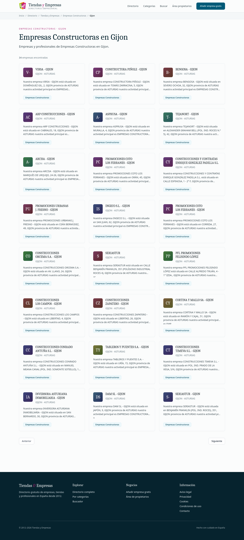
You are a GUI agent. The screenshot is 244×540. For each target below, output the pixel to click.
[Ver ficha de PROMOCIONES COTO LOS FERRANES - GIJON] (122, 174)
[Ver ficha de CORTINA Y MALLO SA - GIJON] (192, 315)
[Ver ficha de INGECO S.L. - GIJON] (122, 221)
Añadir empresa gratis (210, 6)
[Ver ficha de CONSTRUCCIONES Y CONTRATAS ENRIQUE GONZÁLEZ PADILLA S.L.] (192, 174)
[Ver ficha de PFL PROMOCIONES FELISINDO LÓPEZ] (192, 268)
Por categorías (81, 496)
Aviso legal (185, 492)
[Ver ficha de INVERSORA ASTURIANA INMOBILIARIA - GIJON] (52, 409)
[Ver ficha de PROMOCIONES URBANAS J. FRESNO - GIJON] (52, 221)
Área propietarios (182, 6)
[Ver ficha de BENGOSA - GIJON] (192, 83)
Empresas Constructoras (74, 15)
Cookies (184, 501)
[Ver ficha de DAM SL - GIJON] (122, 409)
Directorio (132, 6)
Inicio (21, 15)
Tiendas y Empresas (50, 15)
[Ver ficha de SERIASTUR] (122, 268)
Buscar (164, 6)
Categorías (149, 6)
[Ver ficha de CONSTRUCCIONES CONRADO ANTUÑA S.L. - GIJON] (52, 362)
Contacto (185, 511)
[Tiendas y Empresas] (40, 6)
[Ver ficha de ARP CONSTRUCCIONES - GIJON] (52, 128)
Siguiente (216, 441)
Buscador (78, 501)
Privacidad (185, 496)
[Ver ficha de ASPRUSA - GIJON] (122, 128)
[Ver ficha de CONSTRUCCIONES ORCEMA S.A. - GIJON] (52, 268)
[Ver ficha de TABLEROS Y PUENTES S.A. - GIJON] (122, 362)
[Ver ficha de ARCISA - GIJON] (52, 174)
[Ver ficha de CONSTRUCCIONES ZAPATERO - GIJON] (122, 315)
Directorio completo (84, 492)
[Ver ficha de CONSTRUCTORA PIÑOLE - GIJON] (122, 83)
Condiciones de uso (190, 506)
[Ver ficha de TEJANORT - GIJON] (192, 128)
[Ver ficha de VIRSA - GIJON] (52, 83)
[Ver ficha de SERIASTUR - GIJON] (192, 409)
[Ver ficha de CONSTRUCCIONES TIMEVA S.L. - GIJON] (192, 362)
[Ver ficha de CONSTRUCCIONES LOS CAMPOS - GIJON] (52, 315)
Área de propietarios (137, 496)
